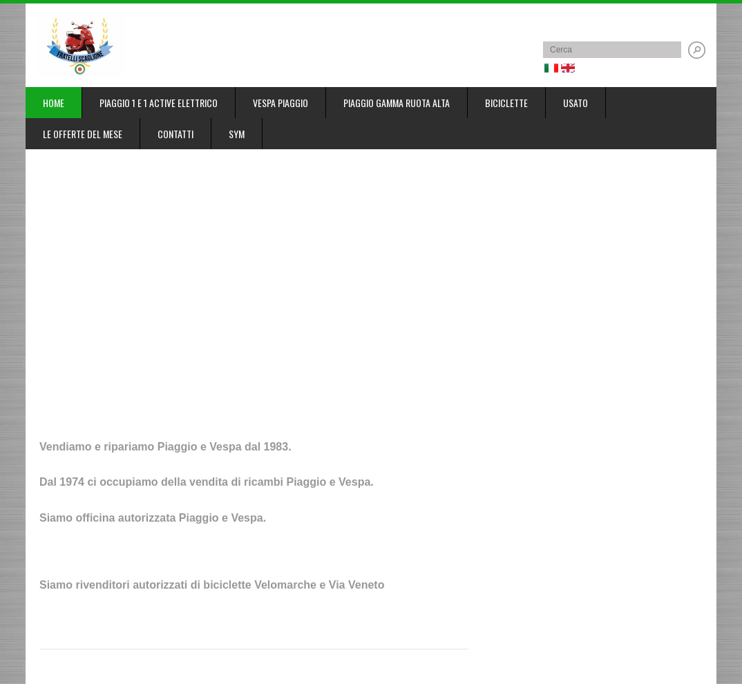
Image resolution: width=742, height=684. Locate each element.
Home (53, 102)
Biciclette (506, 102)
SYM (237, 133)
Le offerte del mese (82, 133)
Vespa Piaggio (280, 102)
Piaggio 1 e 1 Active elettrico (158, 102)
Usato (575, 102)
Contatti (175, 133)
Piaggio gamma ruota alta (396, 102)
